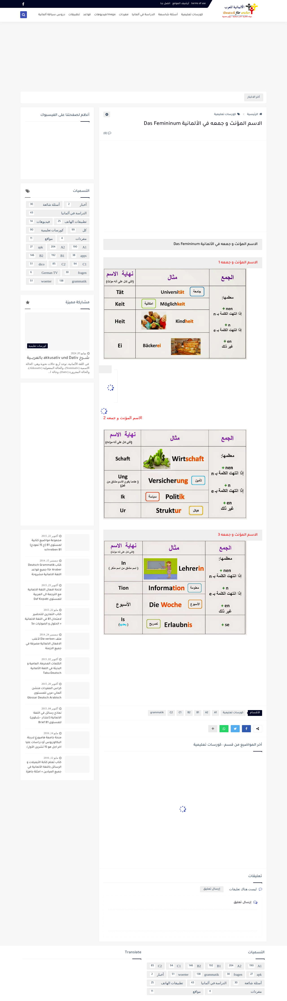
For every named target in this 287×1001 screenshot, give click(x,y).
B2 (188, 712)
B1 (197, 712)
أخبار (77, 205)
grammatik (157, 712)
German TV (43, 273)
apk (36, 247)
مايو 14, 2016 (51, 733)
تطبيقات (74, 14)
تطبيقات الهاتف (72, 222)
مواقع (41, 239)
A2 (206, 712)
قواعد (87, 14)
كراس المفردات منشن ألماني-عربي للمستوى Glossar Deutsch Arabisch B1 (44, 693)
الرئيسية (254, 114)
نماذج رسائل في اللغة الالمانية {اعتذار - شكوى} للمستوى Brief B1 (45, 718)
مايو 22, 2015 (51, 609)
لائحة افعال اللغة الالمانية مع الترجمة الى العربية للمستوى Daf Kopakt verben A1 (44, 595)
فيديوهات (39, 222)
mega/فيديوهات (104, 14)
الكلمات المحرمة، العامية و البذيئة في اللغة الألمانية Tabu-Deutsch (44, 668)
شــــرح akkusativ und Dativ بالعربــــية (58, 358)
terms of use (198, 3)
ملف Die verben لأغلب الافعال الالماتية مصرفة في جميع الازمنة (43, 644)
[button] (246, 728)
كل (78, 230)
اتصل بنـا (165, 3)
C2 (171, 712)
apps (79, 256)
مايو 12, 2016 (51, 757)
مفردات (123, 14)
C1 (180, 712)
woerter (40, 281)
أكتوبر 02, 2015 (49, 659)
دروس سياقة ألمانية (51, 14)
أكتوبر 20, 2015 (49, 683)
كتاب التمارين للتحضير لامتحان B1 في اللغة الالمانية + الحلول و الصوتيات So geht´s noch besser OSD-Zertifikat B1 (43, 619)
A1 (215, 712)
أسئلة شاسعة (168, 14)
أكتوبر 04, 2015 (49, 708)
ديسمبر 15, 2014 (49, 560)
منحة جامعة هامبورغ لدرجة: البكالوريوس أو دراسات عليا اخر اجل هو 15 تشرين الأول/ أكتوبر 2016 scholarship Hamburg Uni (43, 743)
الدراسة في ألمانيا (143, 14)
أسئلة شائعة (44, 205)
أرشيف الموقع (180, 3)
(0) (107, 133)
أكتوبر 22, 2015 (49, 535)
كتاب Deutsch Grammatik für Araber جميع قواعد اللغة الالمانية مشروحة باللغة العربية (44, 570)
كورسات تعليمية (192, 14)
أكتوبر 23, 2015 (49, 585)
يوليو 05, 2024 (78, 353)
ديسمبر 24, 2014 (49, 634)
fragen (76, 273)
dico (36, 264)
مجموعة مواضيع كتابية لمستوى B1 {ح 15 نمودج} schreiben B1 (45, 545)
